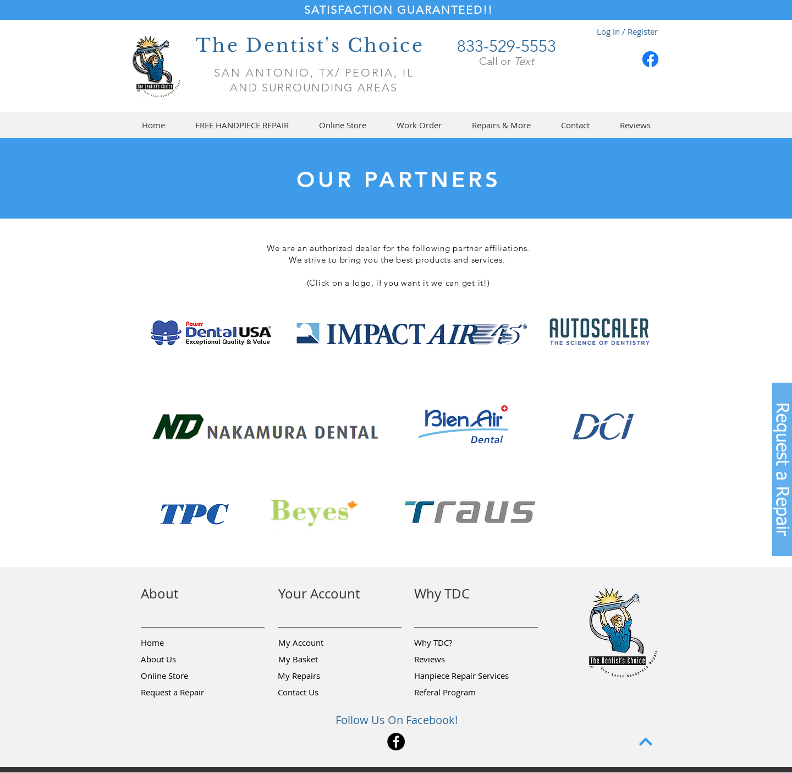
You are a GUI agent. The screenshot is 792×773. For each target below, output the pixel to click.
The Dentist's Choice (310, 45)
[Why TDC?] (453, 642)
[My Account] (317, 642)
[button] (342, 125)
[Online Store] (180, 675)
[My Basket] (317, 659)
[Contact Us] (317, 692)
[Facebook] (650, 59)
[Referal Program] (461, 692)
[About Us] (180, 659)
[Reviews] (453, 659)
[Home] (180, 642)
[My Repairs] (317, 675)
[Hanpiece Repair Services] (462, 675)
